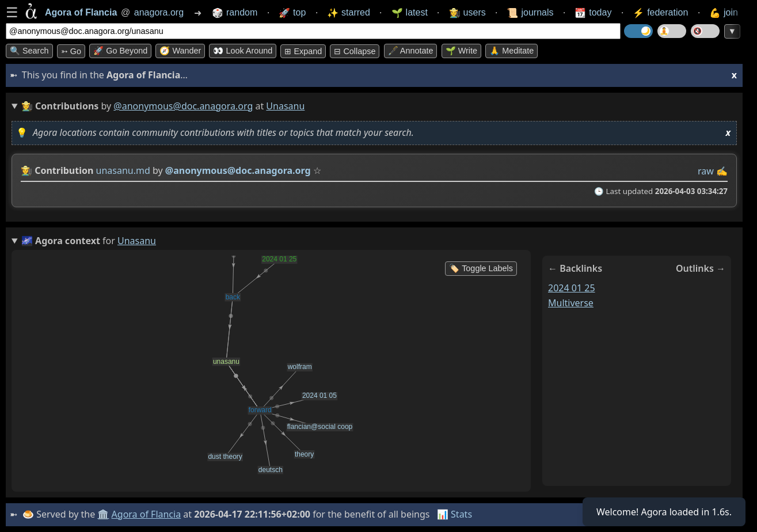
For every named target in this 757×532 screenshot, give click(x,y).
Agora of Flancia (146, 514)
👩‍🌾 (26, 170)
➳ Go (71, 51)
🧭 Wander (180, 50)
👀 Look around (242, 50)
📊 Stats (454, 514)
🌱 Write (461, 50)
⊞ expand (303, 51)
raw (706, 171)
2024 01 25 (571, 288)
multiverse (571, 303)
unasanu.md (123, 170)
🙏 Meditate (511, 50)
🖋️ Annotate (410, 50)
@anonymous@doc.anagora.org (183, 106)
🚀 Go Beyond (120, 50)
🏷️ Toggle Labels (481, 268)
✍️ (722, 171)
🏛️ (103, 514)
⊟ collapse (354, 51)
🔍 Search (29, 50)
